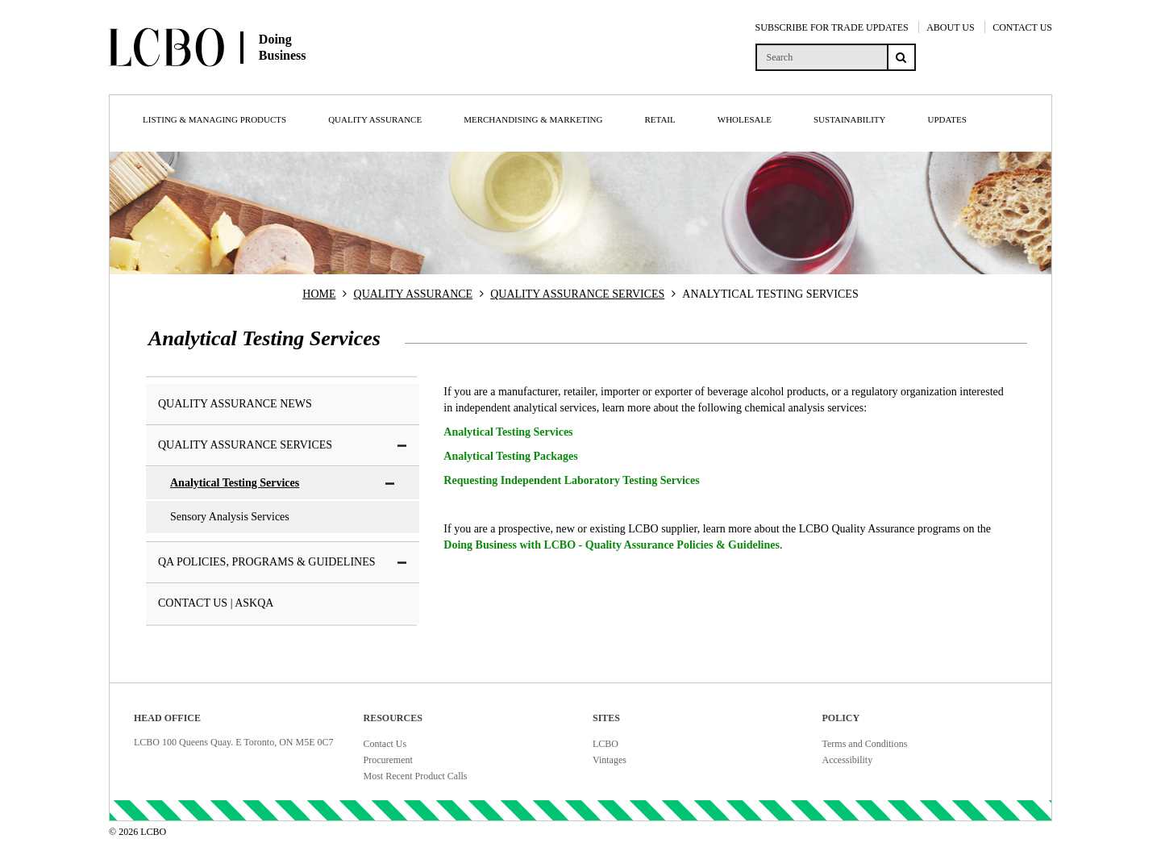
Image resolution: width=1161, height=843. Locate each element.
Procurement (388, 760)
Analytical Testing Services (282, 483)
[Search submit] (901, 57)
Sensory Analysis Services (229, 517)
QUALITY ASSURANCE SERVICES (577, 294)
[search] (821, 57)
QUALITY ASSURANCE (413, 294)
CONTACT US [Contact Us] (1022, 27)
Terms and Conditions (865, 743)
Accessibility (847, 760)
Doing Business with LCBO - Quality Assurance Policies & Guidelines (611, 545)
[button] (402, 446)
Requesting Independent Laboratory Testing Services (571, 480)
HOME (318, 294)
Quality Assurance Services (282, 445)
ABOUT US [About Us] (950, 27)
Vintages (609, 760)
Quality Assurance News (235, 404)
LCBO (605, 743)
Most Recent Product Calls (416, 776)
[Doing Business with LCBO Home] (264, 80)
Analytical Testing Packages (510, 456)
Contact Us (385, 743)
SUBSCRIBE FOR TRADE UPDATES (832, 27)
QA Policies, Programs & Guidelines (282, 562)
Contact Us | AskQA (215, 603)
